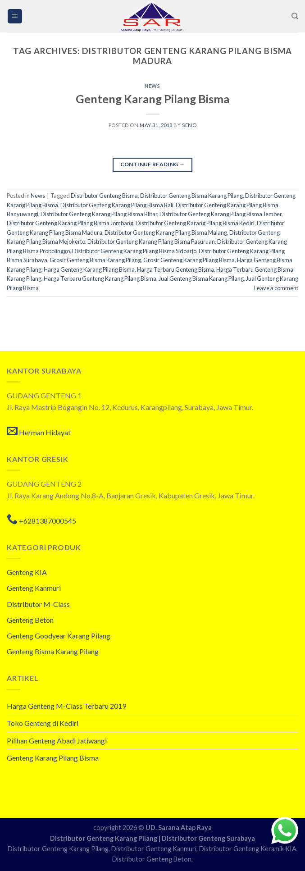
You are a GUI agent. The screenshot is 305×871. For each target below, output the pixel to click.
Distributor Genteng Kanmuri (153, 849)
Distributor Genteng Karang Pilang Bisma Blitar (99, 214)
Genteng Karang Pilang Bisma (152, 98)
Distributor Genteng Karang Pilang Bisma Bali (116, 205)
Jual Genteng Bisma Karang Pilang (201, 278)
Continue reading (152, 164)
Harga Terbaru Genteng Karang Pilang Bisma (100, 278)
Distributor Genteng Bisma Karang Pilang (191, 195)
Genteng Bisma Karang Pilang (53, 651)
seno (189, 125)
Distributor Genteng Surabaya (208, 838)
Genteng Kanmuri (34, 588)
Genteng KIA (27, 572)
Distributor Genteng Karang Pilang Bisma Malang (166, 232)
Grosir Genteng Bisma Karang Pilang (95, 260)
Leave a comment (276, 288)
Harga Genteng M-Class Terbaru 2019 (66, 706)
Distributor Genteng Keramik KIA (247, 849)
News (152, 86)
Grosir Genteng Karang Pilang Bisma (189, 260)
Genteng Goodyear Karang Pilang (58, 635)
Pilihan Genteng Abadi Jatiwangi (57, 740)
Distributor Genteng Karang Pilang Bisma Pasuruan (151, 241)
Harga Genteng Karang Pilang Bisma (89, 269)
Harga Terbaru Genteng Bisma (175, 269)
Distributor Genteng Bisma (104, 195)
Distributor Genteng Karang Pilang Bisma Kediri (195, 223)
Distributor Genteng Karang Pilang (104, 838)
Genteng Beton (30, 620)
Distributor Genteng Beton (151, 859)
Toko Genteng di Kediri (42, 723)
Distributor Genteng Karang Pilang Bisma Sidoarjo (134, 251)
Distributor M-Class (38, 604)
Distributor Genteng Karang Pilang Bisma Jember (220, 214)
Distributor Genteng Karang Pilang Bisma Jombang (70, 223)
